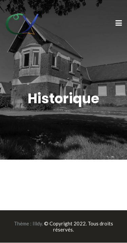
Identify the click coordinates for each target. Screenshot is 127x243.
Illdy (37, 223)
